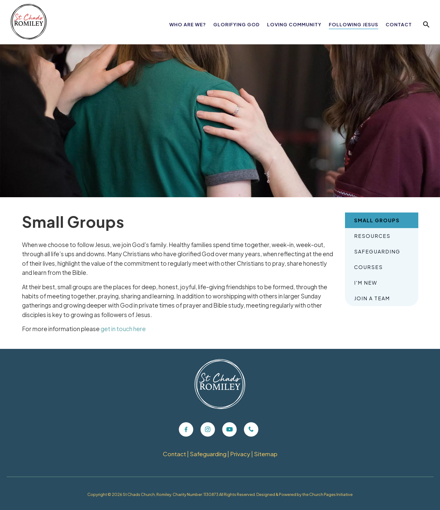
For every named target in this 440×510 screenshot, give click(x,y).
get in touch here (123, 328)
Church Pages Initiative (331, 494)
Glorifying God (236, 24)
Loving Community (294, 24)
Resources (372, 236)
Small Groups (377, 220)
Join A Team (372, 298)
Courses (368, 267)
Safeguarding (377, 251)
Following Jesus (353, 24)
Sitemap (266, 453)
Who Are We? (187, 24)
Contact (399, 24)
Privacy (240, 453)
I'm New (365, 282)
